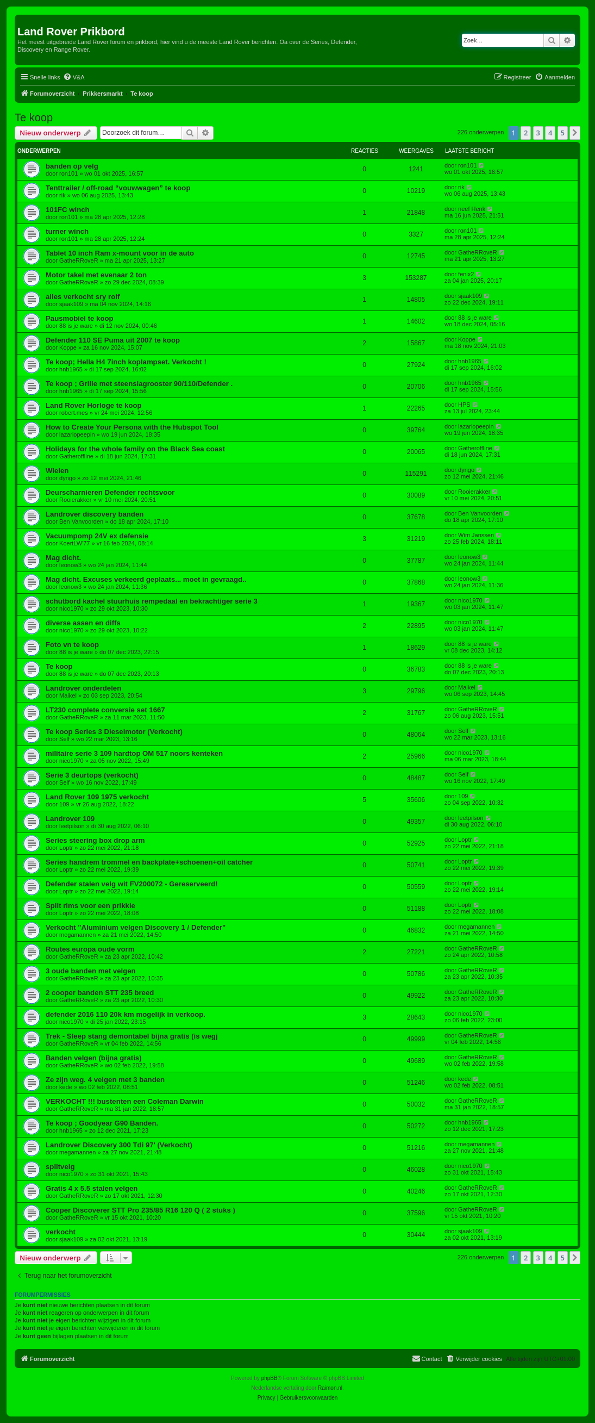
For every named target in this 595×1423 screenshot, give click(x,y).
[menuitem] (74, 77)
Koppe (68, 347)
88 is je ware (76, 325)
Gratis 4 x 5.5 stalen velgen (91, 1188)
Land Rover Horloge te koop (94, 405)
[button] (574, 132)
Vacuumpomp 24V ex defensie (97, 536)
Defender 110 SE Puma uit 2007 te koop (113, 340)
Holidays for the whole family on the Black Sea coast (135, 449)
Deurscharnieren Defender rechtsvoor (110, 492)
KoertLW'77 (74, 543)
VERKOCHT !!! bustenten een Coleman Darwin (125, 1101)
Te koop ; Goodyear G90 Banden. (102, 1123)
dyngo (67, 478)
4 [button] (550, 133)
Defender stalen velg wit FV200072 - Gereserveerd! (132, 884)
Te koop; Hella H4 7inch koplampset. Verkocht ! (126, 362)
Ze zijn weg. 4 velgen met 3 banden (105, 1080)
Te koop (34, 117)
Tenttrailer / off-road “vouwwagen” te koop (118, 188)
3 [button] (538, 133)
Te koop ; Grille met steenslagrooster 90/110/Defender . (139, 384)
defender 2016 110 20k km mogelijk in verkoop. (125, 1014)
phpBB (269, 1378)
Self (64, 739)
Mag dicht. (63, 558)
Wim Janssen (476, 535)
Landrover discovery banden (94, 514)
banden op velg (72, 166)
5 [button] (563, 133)
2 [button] (526, 133)
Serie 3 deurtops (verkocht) (92, 775)
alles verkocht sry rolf (83, 297)
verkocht (61, 1232)
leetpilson (71, 826)
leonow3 (70, 565)
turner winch (67, 231)
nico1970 (71, 608)
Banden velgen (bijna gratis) (94, 1058)
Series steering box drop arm (95, 840)
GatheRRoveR (78, 260)
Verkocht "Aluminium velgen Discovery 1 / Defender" (136, 927)
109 (64, 804)
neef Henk (471, 209)
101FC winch (68, 210)
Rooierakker (75, 499)
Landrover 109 (70, 819)
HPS (464, 404)
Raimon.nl (330, 1388)
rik (62, 195)
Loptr (66, 847)
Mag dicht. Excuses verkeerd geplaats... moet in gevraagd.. (146, 579)
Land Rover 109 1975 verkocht (97, 797)
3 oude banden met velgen (91, 971)
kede (65, 1087)
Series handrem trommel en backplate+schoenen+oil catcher (149, 862)
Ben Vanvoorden (81, 521)
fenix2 (466, 274)
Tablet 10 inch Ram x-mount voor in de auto (120, 253)
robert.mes (73, 412)
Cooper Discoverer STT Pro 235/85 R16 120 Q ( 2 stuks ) (140, 1210)
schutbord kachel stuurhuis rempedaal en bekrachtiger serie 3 (152, 601)
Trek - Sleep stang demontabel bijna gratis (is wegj (132, 1036)
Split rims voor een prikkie (90, 906)
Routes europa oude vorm (90, 949)
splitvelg (60, 1167)
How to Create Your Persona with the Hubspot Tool (132, 427)
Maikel (68, 695)
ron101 (68, 173)
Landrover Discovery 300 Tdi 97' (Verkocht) (119, 1145)
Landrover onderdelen (83, 688)
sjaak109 (71, 304)
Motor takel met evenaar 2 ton (96, 275)
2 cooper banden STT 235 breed (100, 993)
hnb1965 (71, 369)
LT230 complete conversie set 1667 (105, 710)
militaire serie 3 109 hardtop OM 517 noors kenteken (134, 753)
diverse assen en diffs (83, 623)
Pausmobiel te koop (80, 318)
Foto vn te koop (72, 645)
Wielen (57, 471)
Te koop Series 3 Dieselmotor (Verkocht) (114, 732)
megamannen (77, 934)
